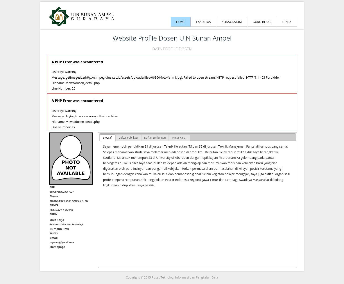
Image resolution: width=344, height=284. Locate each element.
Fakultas (203, 22)
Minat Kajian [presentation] (179, 137)
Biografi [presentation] (107, 137)
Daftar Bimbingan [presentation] (155, 137)
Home (180, 22)
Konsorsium (232, 22)
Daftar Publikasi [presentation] (128, 137)
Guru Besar (262, 22)
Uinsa (286, 22)
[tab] (107, 137)
